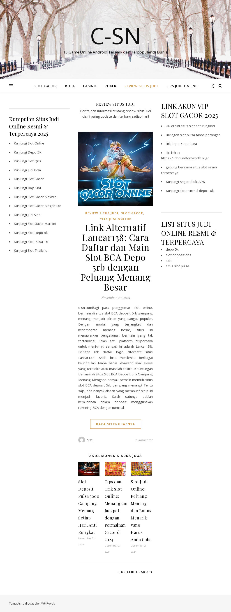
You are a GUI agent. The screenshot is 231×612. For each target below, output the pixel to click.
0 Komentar (144, 440)
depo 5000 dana (184, 143)
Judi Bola (34, 170)
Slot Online (36, 143)
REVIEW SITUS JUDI (141, 86)
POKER (110, 86)
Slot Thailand (37, 250)
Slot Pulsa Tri (38, 241)
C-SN (115, 35)
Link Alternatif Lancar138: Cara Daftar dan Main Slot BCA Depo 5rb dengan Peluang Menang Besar (115, 257)
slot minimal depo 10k (197, 190)
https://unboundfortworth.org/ (185, 158)
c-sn (90, 440)
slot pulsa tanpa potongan (200, 135)
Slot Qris (34, 161)
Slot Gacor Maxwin (42, 197)
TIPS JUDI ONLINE (181, 86)
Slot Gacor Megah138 (44, 205)
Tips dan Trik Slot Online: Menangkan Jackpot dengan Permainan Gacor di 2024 (116, 510)
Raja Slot (34, 188)
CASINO (90, 86)
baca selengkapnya (115, 424)
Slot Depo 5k (38, 232)
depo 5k (172, 249)
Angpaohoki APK (192, 181)
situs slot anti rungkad (198, 125)
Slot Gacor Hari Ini (42, 223)
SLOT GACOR (45, 86)
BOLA (70, 86)
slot (169, 260)
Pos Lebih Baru (136, 572)
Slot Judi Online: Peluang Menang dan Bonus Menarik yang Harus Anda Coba (141, 510)
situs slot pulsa (177, 266)
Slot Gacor (36, 179)
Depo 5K (35, 152)
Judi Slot (34, 214)
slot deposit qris (178, 255)
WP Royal (47, 603)
